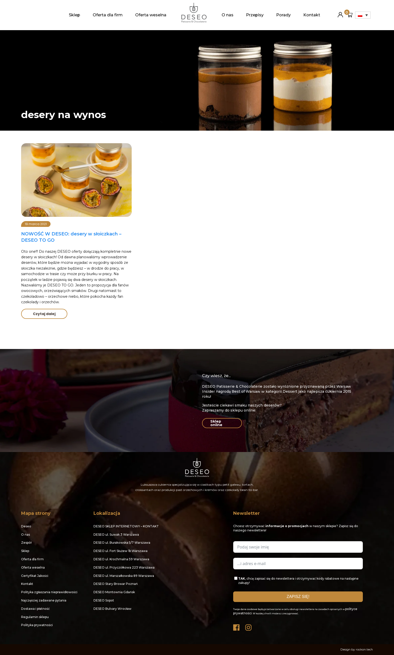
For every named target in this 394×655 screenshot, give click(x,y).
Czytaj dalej (44, 313)
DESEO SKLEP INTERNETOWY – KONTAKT (126, 526)
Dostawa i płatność (35, 609)
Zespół (26, 542)
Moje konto (340, 12)
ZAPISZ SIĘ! (298, 596)
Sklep (74, 15)
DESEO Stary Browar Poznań (115, 584)
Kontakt (311, 15)
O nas (227, 15)
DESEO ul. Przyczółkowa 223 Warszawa (124, 567)
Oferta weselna (150, 15)
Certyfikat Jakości (34, 576)
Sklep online (216, 423)
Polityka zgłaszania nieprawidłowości (49, 592)
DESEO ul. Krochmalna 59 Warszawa (121, 559)
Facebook (236, 626)
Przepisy (255, 15)
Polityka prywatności (37, 625)
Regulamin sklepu (35, 617)
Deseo (26, 526)
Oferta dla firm (108, 15)
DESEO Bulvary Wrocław (112, 609)
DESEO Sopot (103, 600)
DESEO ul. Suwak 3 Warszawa (116, 534)
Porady (283, 15)
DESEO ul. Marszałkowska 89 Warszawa (123, 576)
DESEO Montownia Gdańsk (114, 592)
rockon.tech (364, 649)
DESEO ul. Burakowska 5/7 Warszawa (121, 542)
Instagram (248, 626)
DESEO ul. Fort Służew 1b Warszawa (120, 551)
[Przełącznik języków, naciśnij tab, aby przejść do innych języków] (363, 15)
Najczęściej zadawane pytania (43, 600)
